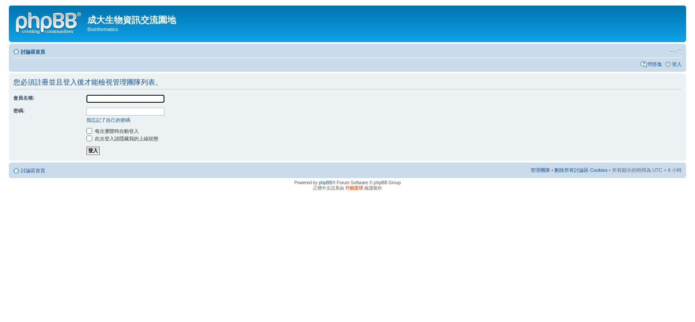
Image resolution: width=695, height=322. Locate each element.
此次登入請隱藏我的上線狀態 (122, 138)
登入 (677, 64)
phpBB (325, 182)
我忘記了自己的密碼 (108, 120)
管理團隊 (540, 170)
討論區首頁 (33, 51)
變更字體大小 (675, 50)
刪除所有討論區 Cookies (581, 170)
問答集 (655, 64)
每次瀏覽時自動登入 (112, 131)
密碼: (19, 110)
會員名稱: (24, 98)
